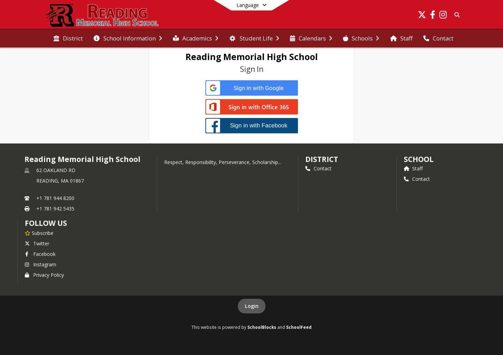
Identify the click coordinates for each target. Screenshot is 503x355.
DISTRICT (321, 159)
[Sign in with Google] (251, 88)
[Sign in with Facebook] (251, 125)
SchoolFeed (299, 327)
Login (251, 306)
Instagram (40, 264)
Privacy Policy (44, 275)
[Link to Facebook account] (432, 16)
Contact (318, 168)
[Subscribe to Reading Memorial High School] (39, 233)
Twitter (37, 243)
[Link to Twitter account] (422, 16)
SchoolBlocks (261, 327)
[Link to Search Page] (456, 15)
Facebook (40, 254)
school (418, 159)
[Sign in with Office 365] (251, 107)
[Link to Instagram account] (443, 16)
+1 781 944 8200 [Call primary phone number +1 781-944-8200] (55, 198)
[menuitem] (68, 38)
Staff (413, 168)
